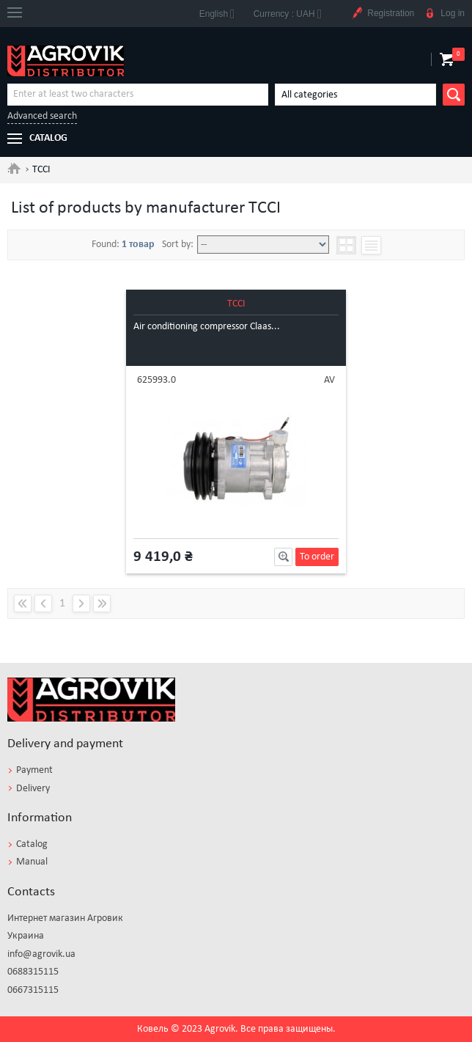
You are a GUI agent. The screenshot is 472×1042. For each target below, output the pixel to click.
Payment (34, 770)
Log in (444, 13)
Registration (382, 13)
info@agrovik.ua (41, 954)
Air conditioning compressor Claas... (206, 326)
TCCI (236, 303)
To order (317, 556)
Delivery (33, 788)
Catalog (32, 844)
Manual (32, 861)
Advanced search (42, 116)
